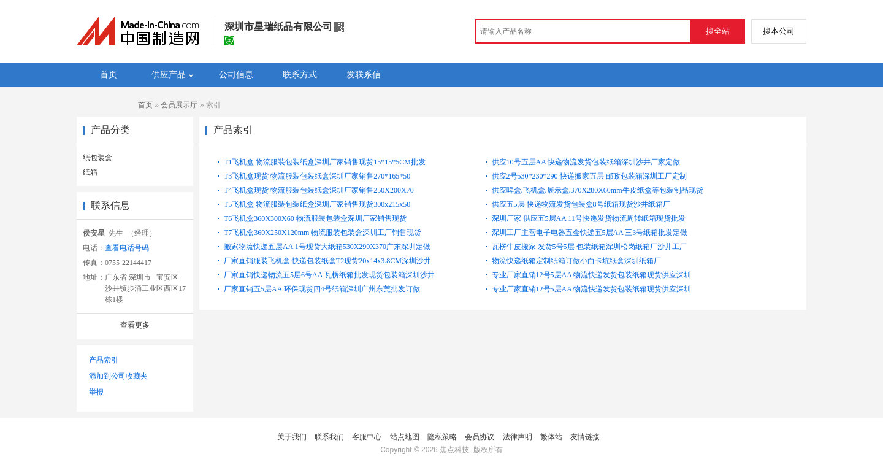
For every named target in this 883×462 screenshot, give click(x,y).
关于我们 (292, 437)
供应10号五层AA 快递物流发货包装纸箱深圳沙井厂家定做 (586, 162)
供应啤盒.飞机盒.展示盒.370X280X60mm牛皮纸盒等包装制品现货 (597, 190)
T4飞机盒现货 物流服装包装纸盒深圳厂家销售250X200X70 (319, 190)
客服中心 (366, 437)
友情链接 (585, 437)
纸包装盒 (97, 157)
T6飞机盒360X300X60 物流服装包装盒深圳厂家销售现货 (315, 218)
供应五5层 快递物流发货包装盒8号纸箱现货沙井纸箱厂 (581, 204)
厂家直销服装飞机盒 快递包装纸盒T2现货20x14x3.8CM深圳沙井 (327, 260)
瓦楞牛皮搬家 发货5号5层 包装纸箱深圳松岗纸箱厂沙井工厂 (589, 246)
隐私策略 (442, 437)
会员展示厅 (179, 105)
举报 (96, 392)
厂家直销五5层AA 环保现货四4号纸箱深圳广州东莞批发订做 (322, 289)
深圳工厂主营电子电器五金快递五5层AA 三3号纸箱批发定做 (590, 232)
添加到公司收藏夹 (118, 376)
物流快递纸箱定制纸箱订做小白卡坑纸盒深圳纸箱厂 (576, 260)
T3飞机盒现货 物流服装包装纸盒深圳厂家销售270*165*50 (317, 176)
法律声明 (517, 437)
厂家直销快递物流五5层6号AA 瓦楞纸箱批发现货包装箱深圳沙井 (329, 275)
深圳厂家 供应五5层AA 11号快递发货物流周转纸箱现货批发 (589, 218)
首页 (145, 105)
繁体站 (551, 437)
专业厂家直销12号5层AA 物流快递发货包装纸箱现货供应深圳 (592, 275)
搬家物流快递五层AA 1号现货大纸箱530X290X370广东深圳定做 (327, 246)
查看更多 (135, 325)
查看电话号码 (127, 248)
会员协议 (479, 437)
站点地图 (404, 437)
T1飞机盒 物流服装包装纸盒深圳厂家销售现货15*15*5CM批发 (325, 162)
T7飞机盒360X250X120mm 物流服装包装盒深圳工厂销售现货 (322, 232)
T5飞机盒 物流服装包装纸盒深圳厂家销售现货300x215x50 (317, 204)
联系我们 (329, 437)
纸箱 (90, 172)
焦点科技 (454, 449)
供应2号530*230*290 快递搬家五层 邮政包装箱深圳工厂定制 (589, 176)
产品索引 (103, 360)
